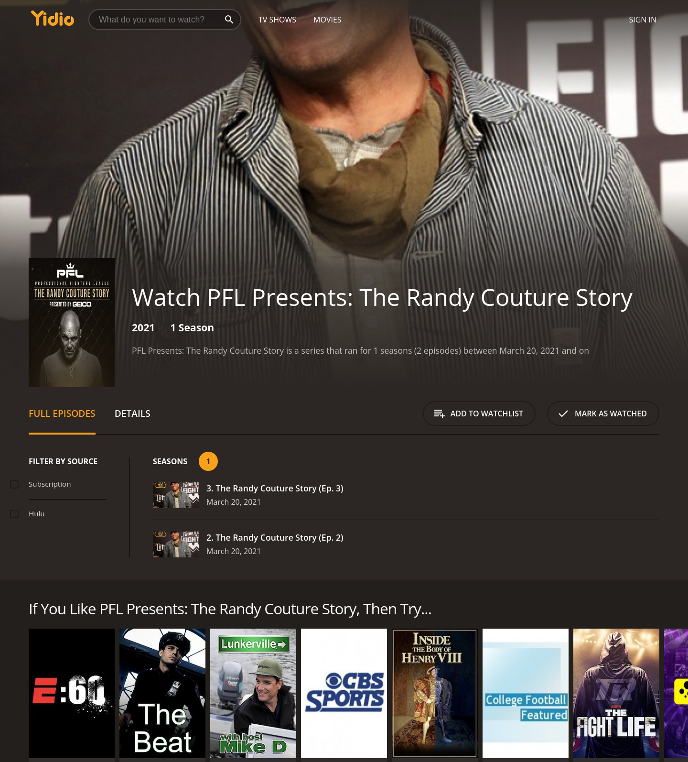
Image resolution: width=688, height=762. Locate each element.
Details (132, 413)
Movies (327, 19)
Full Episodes (62, 413)
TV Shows (277, 19)
